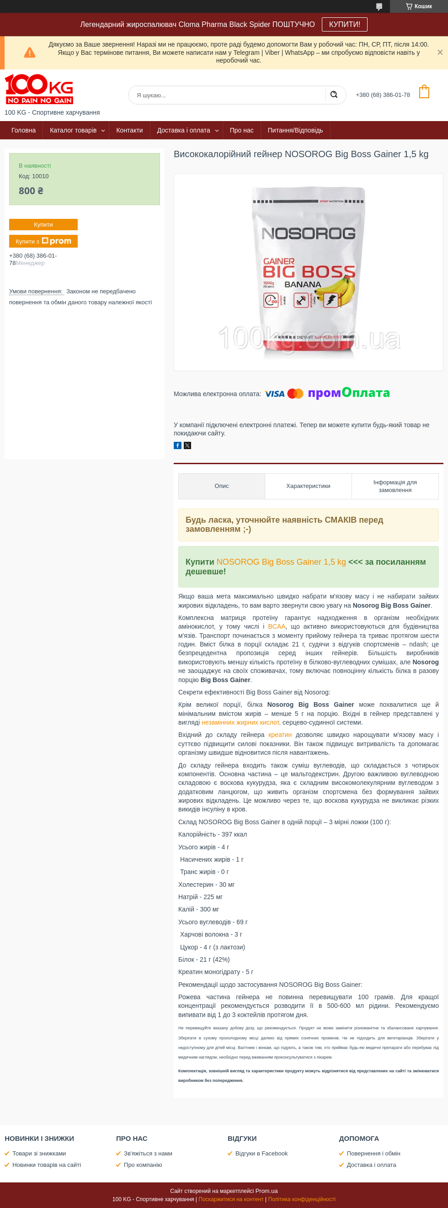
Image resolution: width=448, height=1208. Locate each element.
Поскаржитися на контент (230, 1199)
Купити (43, 224)
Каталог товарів (73, 130)
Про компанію (143, 1164)
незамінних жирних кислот (240, 722)
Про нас (242, 130)
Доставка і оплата (183, 130)
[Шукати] (333, 95)
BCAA (276, 626)
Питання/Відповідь (295, 130)
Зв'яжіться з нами (148, 1153)
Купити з (43, 241)
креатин (280, 734)
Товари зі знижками (39, 1153)
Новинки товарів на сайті (46, 1164)
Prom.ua (267, 1190)
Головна (23, 130)
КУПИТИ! (344, 24)
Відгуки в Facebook (261, 1153)
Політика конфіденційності (302, 1199)
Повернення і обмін (373, 1153)
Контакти (129, 130)
